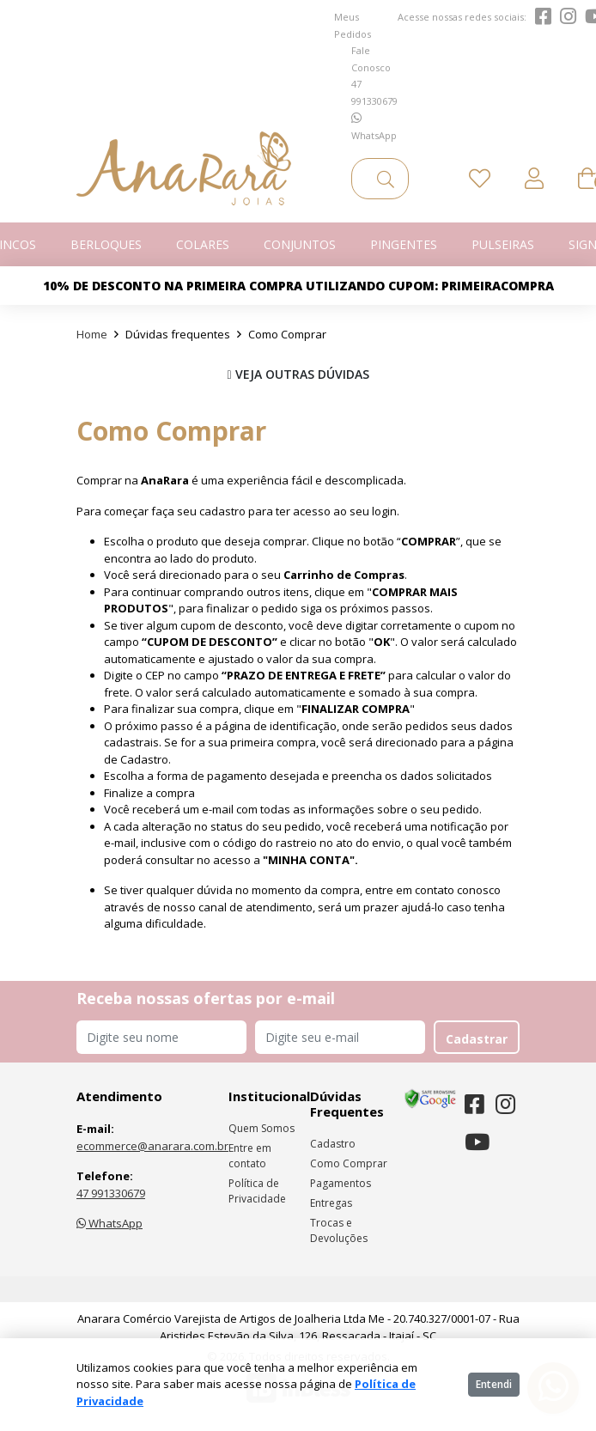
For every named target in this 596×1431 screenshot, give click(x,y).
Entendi (494, 1384)
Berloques (106, 244)
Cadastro (333, 1143)
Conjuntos (300, 244)
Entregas (331, 1203)
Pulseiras (502, 244)
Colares (202, 244)
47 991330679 (110, 1193)
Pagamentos (340, 1183)
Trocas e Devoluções (339, 1230)
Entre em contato (249, 1156)
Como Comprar (348, 1163)
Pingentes (403, 244)
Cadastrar (477, 1039)
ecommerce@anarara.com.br (152, 1146)
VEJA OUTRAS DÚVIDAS (297, 374)
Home (91, 334)
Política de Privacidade (257, 1191)
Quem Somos (261, 1128)
